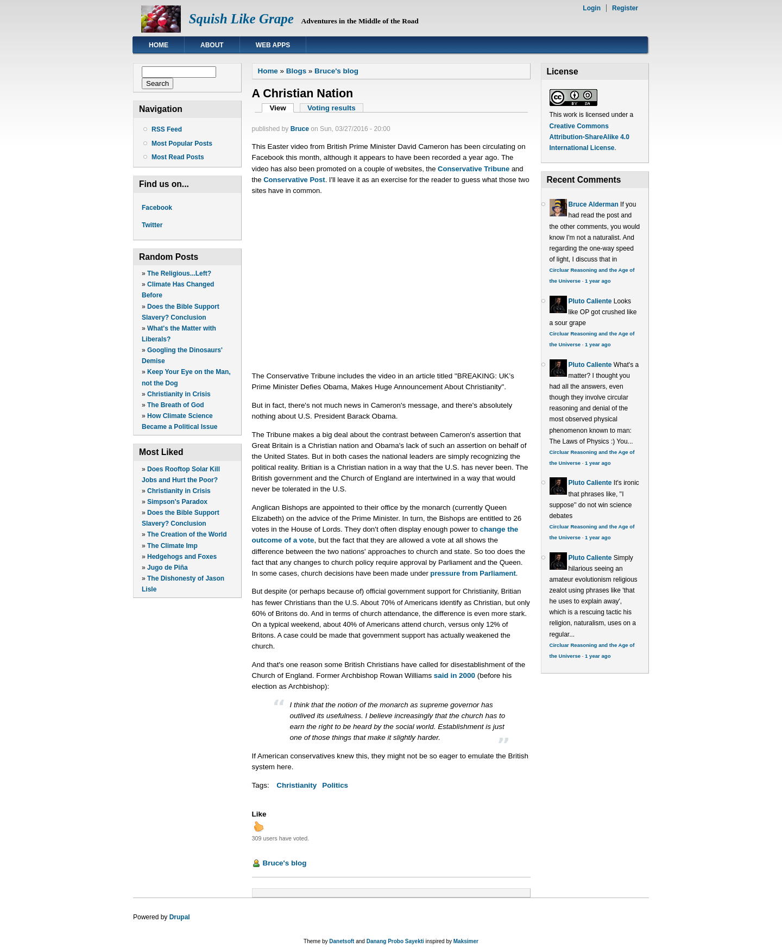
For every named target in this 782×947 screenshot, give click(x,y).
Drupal (179, 917)
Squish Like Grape (241, 18)
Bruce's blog (336, 71)
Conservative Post (294, 180)
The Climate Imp (172, 546)
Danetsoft (341, 941)
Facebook (157, 207)
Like (259, 814)
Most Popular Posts (182, 143)
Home (158, 45)
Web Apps (273, 45)
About (212, 45)
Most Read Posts (178, 157)
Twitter (152, 225)
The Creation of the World (186, 534)
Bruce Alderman (594, 204)
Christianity (296, 785)
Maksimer (465, 941)
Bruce (300, 129)
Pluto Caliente (590, 301)
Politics (335, 785)
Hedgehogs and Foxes (182, 556)
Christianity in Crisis (179, 394)
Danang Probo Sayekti (395, 941)
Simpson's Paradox (177, 502)
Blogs (296, 71)
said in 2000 (454, 675)
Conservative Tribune (473, 169)
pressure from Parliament (473, 573)
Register (625, 8)
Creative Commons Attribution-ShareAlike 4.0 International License (589, 137)
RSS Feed (167, 129)
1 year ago (597, 281)
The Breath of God (175, 405)
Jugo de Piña (167, 567)
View (281, 108)
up (258, 826)
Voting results (331, 108)
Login (592, 8)
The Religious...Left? (179, 273)
